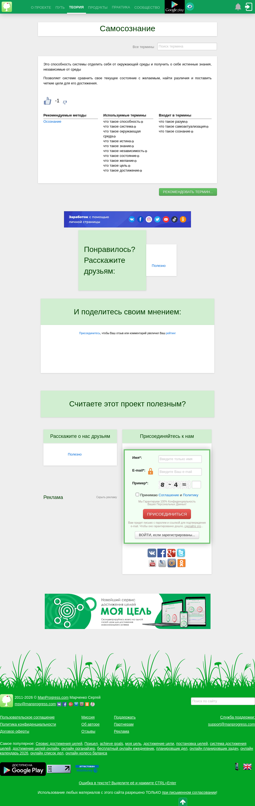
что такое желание (118, 161)
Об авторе (90, 724)
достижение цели (159, 743)
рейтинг (171, 333)
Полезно (158, 266)
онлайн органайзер (78, 748)
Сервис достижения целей (59, 743)
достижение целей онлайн (36, 748)
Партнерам (123, 724)
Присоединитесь (89, 333)
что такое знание (117, 146)
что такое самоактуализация (182, 126)
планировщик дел (171, 748)
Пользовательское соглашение (27, 717)
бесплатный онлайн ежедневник (125, 748)
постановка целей (192, 743)
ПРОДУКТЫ (98, 7)
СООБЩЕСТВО (147, 7)
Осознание (52, 121)
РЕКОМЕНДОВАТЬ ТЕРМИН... (188, 192)
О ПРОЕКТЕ (41, 7)
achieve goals (111, 743)
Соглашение (169, 495)
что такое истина (117, 141)
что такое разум (172, 121)
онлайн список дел (46, 753)
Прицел (91, 743)
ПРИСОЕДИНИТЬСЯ (167, 514)
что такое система (118, 126)
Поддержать (125, 717)
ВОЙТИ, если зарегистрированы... (167, 535)
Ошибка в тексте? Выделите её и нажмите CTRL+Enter (127, 783)
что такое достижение (121, 170)
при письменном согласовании (189, 792)
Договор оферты (14, 731)
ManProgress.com (53, 697)
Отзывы (88, 731)
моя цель (133, 743)
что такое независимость (123, 151)
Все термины (143, 47)
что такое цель (115, 165)
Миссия (88, 717)
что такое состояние (120, 156)
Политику (190, 495)
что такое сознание (174, 131)
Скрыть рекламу (106, 497)
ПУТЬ (60, 7)
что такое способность (121, 121)
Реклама (121, 731)
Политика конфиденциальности (28, 724)
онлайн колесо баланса (86, 753)
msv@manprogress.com (35, 704)
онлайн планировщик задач (214, 748)
